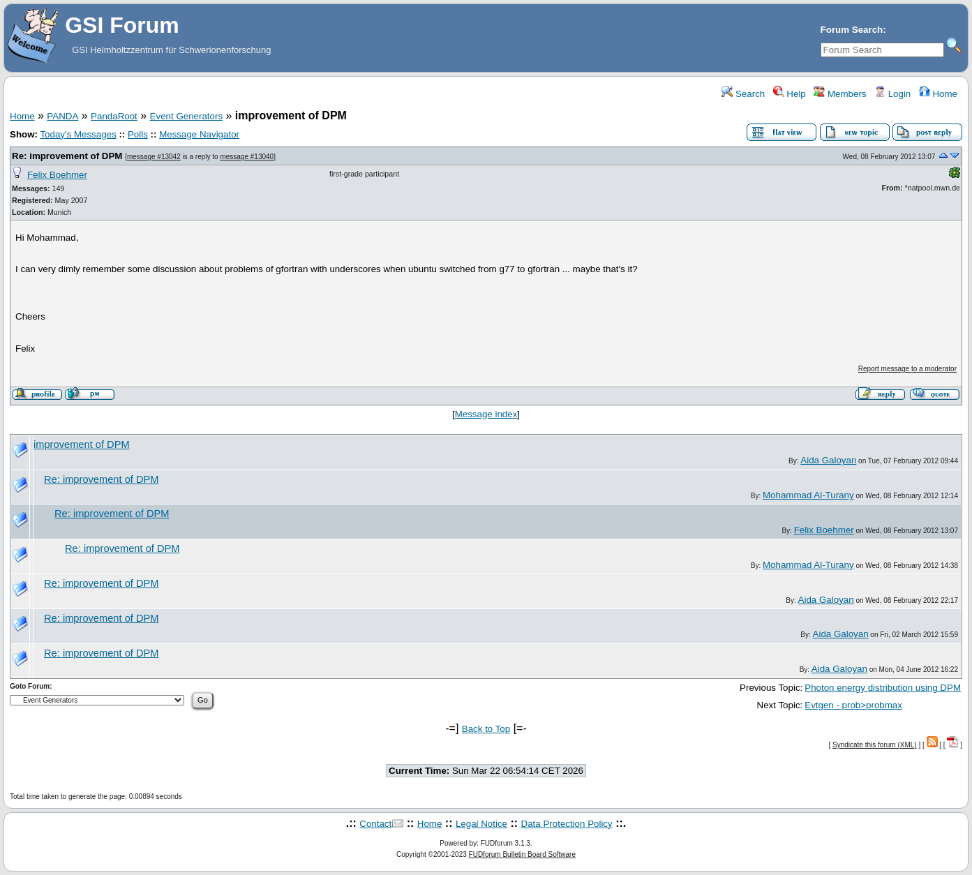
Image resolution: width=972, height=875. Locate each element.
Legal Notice (481, 823)
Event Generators (186, 116)
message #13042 (154, 156)
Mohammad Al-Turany (808, 495)
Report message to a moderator (907, 369)
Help (789, 94)
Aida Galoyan (828, 460)
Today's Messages (78, 134)
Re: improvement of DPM (67, 156)
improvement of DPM (81, 444)
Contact (375, 823)
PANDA (62, 116)
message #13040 (247, 156)
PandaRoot (114, 116)
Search (743, 94)
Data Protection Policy (567, 823)
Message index (486, 414)
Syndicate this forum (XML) (874, 745)
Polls (138, 134)
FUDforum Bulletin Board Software (522, 854)
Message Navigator (199, 134)
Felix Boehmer (57, 175)
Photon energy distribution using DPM (883, 687)
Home (938, 94)
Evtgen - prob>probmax (853, 705)
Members (840, 94)
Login (892, 94)
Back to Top (486, 729)
